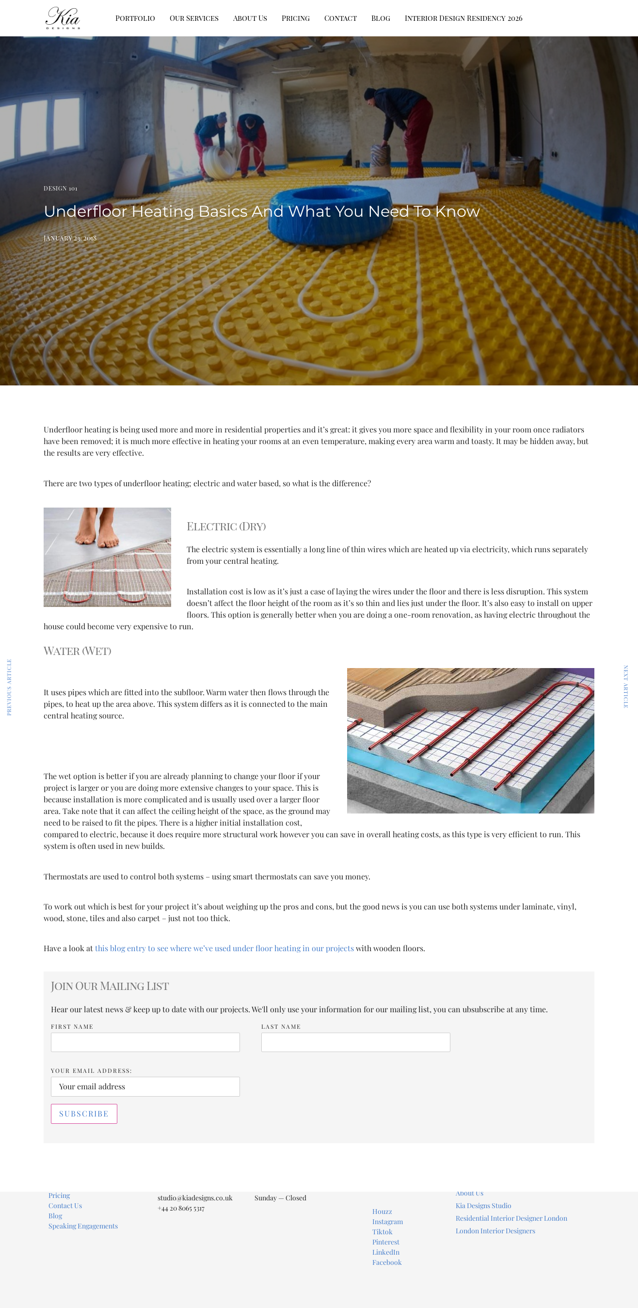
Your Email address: (91, 1070)
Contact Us (65, 1205)
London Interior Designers (495, 1230)
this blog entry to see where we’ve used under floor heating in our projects (224, 948)
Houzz (382, 1211)
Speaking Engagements (83, 1225)
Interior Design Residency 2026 (464, 18)
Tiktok (382, 1231)
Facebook (387, 1262)
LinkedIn (385, 1252)
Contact (340, 18)
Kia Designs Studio (483, 1205)
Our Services (194, 18)
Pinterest (385, 1241)
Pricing (296, 18)
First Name (72, 1026)
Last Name (281, 1026)
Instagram (387, 1221)
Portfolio (135, 18)
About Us (250, 18)
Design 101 (61, 188)
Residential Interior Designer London (511, 1218)
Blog (380, 18)
